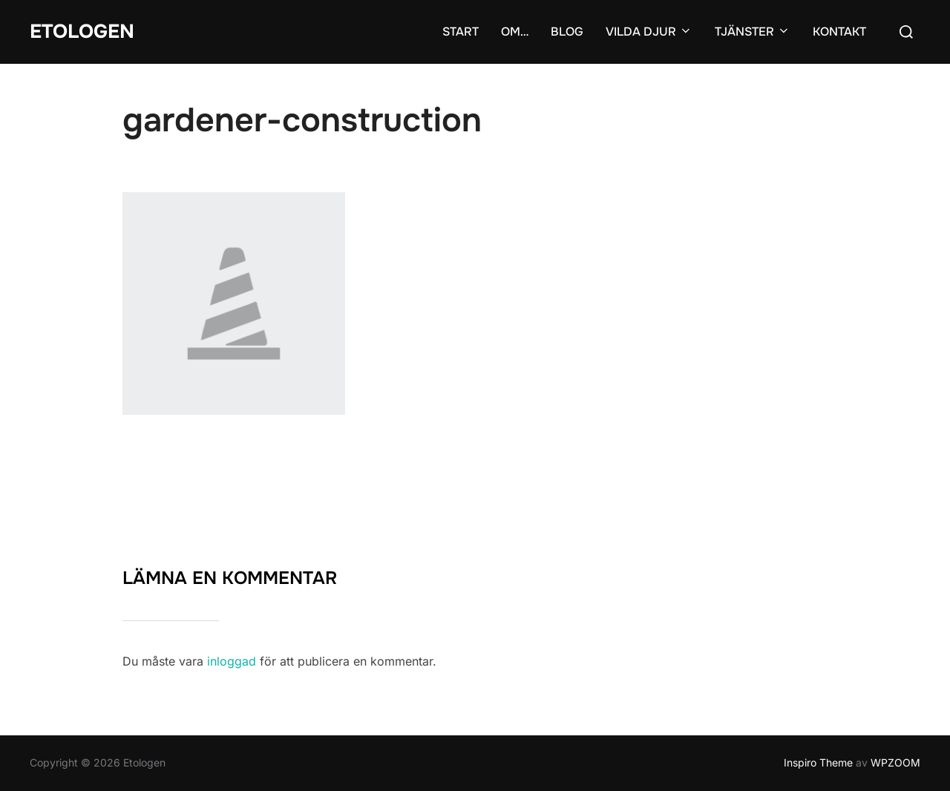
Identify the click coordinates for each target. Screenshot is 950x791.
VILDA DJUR (649, 31)
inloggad (231, 661)
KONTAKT (839, 31)
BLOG (567, 31)
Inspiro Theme (818, 762)
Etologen (82, 31)
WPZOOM (895, 762)
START (460, 31)
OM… (514, 31)
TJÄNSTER (752, 31)
